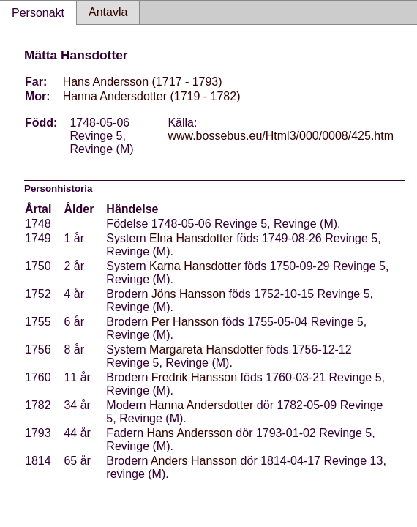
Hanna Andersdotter (201, 405)
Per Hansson (185, 321)
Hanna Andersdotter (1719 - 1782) (152, 96)
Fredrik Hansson (194, 377)
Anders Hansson (194, 461)
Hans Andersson (190, 433)
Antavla (108, 12)
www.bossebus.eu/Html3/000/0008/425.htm (281, 136)
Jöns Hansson (188, 294)
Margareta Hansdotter (206, 349)
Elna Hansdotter (191, 238)
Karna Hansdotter (195, 266)
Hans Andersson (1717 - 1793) (142, 81)
